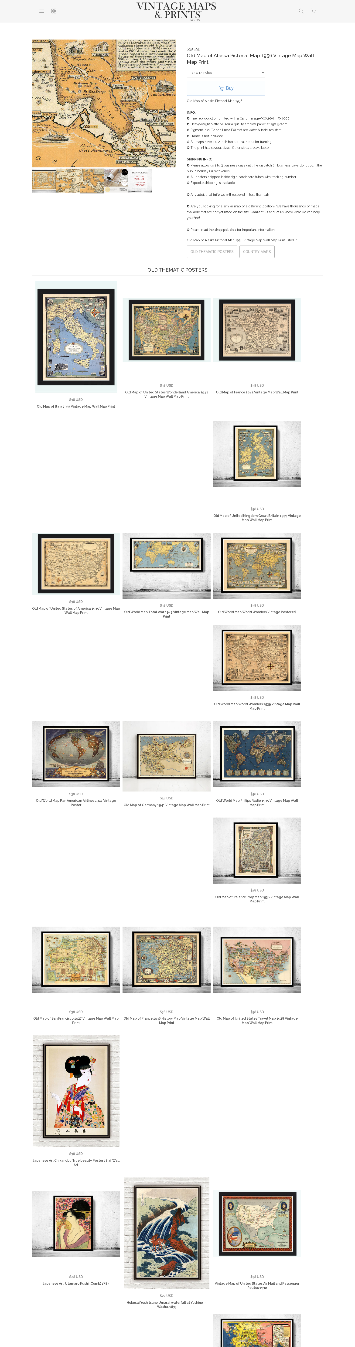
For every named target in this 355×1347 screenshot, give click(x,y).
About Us (54, 1269)
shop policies (225, 230)
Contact (181, 1269)
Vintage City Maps (294, 1269)
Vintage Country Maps (254, 1269)
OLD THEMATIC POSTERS (212, 251)
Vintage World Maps (212, 1269)
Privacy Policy (124, 1269)
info (216, 194)
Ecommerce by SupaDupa (181, 1326)
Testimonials (80, 1269)
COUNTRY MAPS (257, 251)
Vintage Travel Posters (163, 1276)
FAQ (102, 1269)
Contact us (259, 212)
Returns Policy (155, 1269)
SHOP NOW (199, 1276)
